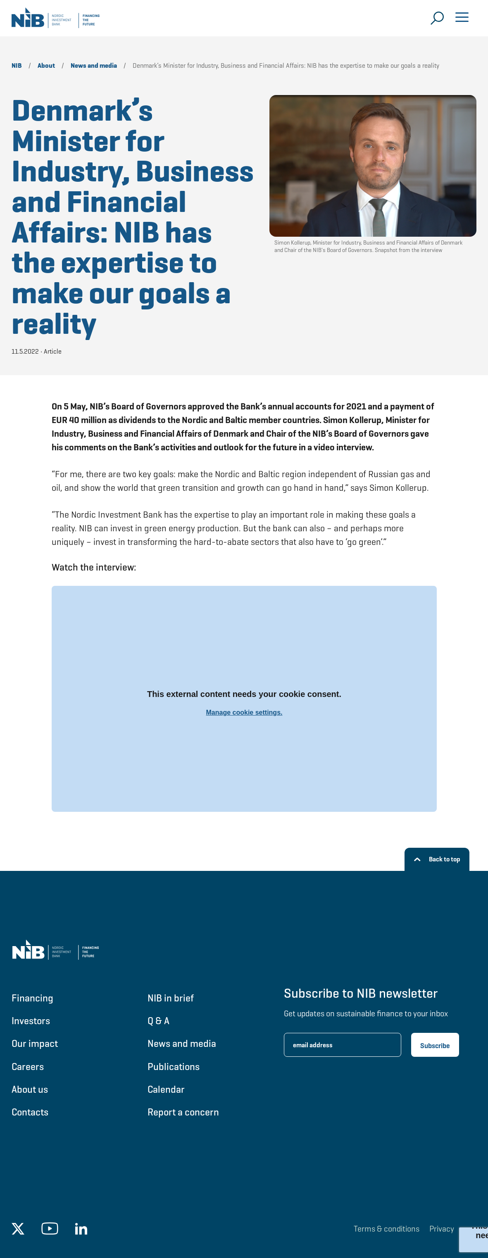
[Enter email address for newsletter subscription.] (342, 1045)
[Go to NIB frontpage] (56, 20)
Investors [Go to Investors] (31, 1020)
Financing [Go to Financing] (32, 998)
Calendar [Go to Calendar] (166, 1089)
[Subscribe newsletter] (435, 1045)
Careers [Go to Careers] (28, 1066)
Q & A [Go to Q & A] (158, 1020)
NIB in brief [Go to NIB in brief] (171, 998)
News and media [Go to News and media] (182, 1043)
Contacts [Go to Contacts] (30, 1112)
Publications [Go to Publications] (174, 1066)
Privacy (441, 1228)
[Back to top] (437, 859)
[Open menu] (462, 18)
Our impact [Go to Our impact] (35, 1043)
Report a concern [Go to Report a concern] (183, 1112)
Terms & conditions (386, 1228)
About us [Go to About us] (30, 1089)
